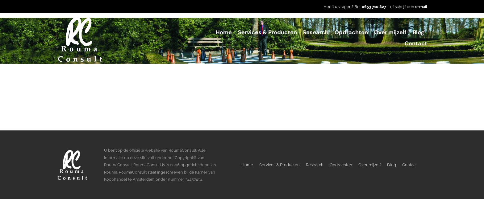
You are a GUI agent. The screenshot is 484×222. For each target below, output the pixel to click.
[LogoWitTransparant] (80, 19)
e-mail (421, 6)
